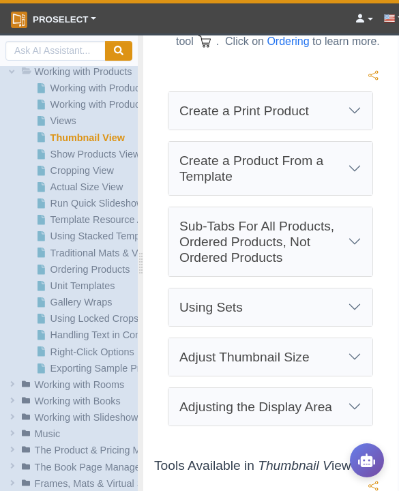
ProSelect (49, 20)
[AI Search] (55, 51)
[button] (71, 71)
